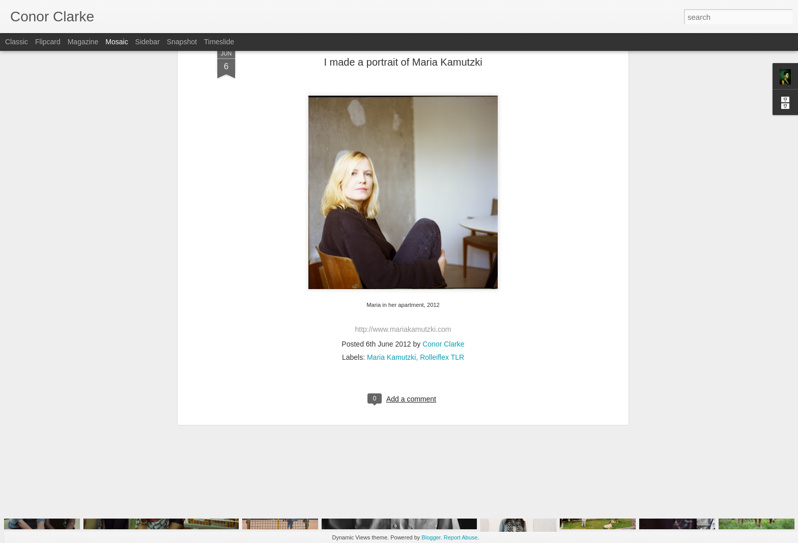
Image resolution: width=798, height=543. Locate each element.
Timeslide (219, 42)
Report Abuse (461, 537)
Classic (16, 42)
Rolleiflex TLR (442, 275)
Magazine (83, 42)
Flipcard (48, 42)
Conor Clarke (443, 262)
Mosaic (116, 42)
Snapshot (182, 42)
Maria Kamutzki (391, 275)
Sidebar (147, 42)
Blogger (430, 537)
